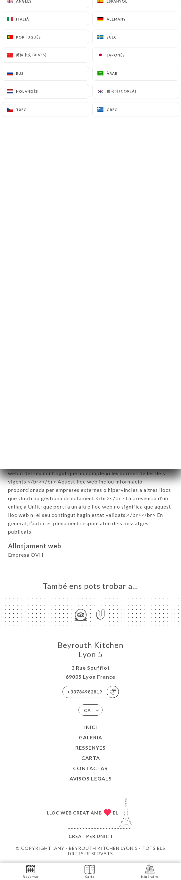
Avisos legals (91, 778)
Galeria (90, 737)
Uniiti (104, 836)
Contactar (90, 768)
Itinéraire (149, 870)
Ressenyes (90, 748)
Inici (90, 727)
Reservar (31, 870)
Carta (90, 758)
